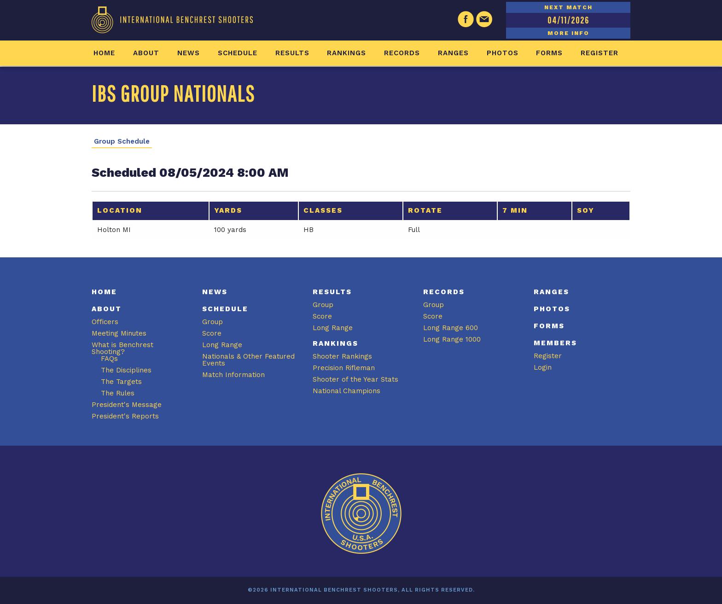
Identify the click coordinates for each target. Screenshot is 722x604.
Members (555, 343)
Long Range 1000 (452, 339)
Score (211, 333)
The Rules (117, 393)
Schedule (237, 53)
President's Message (127, 405)
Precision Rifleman (344, 368)
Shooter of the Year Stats (355, 379)
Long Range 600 (450, 328)
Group (212, 322)
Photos (502, 53)
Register (599, 53)
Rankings (346, 53)
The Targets (121, 382)
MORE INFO (568, 33)
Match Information (233, 375)
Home (104, 53)
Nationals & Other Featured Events (248, 359)
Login (543, 367)
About (146, 53)
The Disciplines (126, 370)
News (188, 53)
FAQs (109, 358)
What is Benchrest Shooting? (122, 348)
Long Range (222, 345)
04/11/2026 (568, 20)
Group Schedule (122, 141)
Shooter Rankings (342, 356)
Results (292, 53)
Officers (105, 322)
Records (402, 53)
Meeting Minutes (119, 333)
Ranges (453, 53)
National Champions (346, 391)
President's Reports (125, 416)
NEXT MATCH (568, 7)
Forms (549, 53)
